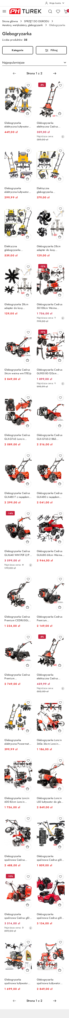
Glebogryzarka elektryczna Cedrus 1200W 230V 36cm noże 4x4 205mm (48, 124)
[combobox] (34, 63)
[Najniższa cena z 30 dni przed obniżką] (63, 136)
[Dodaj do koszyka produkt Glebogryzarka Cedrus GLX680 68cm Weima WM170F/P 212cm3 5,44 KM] (59, 541)
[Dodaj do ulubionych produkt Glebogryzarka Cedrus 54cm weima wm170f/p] (28, 332)
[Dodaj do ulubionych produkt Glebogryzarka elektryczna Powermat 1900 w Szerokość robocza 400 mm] (28, 702)
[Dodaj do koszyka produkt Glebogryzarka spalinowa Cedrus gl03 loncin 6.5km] (59, 904)
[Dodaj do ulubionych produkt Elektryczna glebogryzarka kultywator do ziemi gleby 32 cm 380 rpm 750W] (60, 151)
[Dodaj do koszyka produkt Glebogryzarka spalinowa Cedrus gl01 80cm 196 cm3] (59, 846)
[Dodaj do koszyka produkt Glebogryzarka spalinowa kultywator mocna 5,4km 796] (59, 970)
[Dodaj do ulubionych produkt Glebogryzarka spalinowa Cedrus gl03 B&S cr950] (28, 876)
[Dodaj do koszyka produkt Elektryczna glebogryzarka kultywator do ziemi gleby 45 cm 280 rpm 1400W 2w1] (27, 236)
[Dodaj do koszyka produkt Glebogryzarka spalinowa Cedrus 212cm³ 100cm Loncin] (27, 846)
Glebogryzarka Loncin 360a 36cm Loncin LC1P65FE (49, 742)
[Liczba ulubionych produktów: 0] (58, 11)
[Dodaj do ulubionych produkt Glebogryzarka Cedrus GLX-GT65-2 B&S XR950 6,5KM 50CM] (60, 397)
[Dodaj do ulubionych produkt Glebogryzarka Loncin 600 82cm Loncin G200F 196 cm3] (28, 760)
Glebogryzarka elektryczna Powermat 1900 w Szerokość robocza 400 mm (16, 742)
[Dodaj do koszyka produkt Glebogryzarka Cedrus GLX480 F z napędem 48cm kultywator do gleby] (27, 483)
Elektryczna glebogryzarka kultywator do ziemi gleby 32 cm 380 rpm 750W (49, 190)
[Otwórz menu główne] (4, 11)
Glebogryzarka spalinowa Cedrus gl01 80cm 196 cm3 (50, 858)
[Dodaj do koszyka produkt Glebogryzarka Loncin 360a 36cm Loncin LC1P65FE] (59, 730)
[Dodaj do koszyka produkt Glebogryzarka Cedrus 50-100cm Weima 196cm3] (59, 294)
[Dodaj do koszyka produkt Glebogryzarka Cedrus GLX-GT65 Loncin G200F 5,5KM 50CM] (27, 425)
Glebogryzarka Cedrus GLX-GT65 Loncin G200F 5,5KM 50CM (17, 437)
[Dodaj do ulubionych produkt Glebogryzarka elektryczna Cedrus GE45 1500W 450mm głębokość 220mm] (60, 637)
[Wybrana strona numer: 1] (34, 73)
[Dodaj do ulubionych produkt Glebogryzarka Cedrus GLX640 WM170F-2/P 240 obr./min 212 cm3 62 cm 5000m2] (28, 514)
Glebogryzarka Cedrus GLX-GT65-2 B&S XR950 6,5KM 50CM (50, 437)
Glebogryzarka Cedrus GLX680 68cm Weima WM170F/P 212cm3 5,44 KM (50, 553)
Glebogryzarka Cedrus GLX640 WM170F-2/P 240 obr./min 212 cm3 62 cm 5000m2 (17, 553)
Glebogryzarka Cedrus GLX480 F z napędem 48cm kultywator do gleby (17, 495)
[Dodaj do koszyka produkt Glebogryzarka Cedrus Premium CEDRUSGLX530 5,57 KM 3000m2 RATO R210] (59, 607)
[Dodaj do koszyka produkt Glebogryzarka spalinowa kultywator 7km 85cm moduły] (27, 970)
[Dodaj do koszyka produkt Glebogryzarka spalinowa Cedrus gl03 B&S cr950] (27, 904)
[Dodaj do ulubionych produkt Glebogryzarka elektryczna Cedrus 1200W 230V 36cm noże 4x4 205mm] (60, 85)
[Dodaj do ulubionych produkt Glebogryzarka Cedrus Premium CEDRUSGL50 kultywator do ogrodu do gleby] (28, 579)
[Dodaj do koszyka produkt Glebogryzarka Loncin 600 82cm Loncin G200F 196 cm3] (27, 788)
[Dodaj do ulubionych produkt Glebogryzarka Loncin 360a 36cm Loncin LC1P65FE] (60, 702)
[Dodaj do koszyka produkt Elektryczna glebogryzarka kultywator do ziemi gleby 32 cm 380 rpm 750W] (59, 178)
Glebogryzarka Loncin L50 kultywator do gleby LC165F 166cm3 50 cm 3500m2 (50, 800)
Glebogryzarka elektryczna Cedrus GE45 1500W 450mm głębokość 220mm (49, 676)
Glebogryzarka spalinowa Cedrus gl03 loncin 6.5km (50, 916)
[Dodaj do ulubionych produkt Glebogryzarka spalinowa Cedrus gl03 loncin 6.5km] (60, 876)
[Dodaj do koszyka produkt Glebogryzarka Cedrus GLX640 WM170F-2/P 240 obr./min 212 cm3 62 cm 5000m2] (27, 541)
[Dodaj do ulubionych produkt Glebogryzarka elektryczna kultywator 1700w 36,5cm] (28, 151)
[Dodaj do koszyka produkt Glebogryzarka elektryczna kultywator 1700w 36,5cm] (27, 178)
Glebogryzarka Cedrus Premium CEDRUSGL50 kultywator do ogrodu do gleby (18, 618)
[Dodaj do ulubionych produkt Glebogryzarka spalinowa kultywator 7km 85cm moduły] (28, 942)
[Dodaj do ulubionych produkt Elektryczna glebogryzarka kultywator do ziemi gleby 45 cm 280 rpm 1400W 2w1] (28, 208)
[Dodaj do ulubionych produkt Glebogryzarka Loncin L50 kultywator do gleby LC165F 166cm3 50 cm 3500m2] (60, 760)
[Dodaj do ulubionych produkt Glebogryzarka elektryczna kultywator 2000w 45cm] (28, 85)
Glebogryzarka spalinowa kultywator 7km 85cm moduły (16, 981)
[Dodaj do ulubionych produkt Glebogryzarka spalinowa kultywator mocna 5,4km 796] (60, 942)
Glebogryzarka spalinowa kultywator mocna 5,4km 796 (48, 981)
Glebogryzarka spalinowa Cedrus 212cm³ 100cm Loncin (16, 858)
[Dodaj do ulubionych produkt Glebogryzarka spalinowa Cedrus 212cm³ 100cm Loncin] (28, 818)
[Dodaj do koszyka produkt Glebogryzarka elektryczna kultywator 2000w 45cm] (27, 113)
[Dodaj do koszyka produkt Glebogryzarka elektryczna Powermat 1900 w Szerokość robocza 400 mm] (27, 730)
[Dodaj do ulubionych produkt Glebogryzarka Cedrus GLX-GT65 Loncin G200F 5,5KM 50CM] (28, 397)
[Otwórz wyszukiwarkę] (50, 11)
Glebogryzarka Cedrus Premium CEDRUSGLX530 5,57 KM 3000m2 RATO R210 (50, 618)
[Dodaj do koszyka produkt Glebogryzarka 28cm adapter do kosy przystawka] (59, 236)
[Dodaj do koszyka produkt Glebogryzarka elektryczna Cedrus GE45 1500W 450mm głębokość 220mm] (59, 665)
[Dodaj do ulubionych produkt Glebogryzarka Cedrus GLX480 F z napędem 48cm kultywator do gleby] (28, 455)
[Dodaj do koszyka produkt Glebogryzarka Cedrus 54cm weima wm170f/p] (27, 360)
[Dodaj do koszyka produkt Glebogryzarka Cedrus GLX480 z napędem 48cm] (59, 483)
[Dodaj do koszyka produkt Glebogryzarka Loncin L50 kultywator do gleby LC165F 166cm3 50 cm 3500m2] (59, 788)
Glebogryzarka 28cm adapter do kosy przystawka (49, 248)
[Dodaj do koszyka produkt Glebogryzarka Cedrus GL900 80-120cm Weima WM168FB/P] (59, 360)
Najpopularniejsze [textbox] (13, 62)
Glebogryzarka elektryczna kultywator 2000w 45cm (16, 124)
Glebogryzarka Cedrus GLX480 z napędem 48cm (50, 495)
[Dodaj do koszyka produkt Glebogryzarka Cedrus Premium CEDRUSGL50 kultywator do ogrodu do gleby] (27, 607)
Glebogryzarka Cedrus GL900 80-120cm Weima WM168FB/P (50, 371)
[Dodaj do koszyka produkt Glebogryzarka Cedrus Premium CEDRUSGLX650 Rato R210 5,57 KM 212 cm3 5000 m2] (27, 665)
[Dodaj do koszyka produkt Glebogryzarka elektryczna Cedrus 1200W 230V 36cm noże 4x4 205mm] (59, 113)
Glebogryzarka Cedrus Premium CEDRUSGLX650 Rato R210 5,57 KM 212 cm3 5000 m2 (17, 676)
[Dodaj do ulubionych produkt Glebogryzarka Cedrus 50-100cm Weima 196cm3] (60, 267)
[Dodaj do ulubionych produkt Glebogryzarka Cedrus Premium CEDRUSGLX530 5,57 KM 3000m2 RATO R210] (60, 579)
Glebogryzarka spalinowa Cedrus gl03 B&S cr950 (17, 916)
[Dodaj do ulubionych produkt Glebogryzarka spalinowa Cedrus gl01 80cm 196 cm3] (60, 818)
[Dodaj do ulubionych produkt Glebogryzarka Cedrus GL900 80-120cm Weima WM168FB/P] (60, 332)
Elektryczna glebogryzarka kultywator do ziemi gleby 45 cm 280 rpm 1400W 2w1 (16, 248)
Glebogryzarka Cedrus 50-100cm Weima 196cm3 (50, 306)
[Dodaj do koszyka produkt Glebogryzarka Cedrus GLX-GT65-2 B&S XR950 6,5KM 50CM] (59, 425)
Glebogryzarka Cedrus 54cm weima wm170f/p (17, 371)
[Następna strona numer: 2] (54, 73)
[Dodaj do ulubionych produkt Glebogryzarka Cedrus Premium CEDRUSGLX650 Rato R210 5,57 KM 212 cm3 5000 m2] (28, 637)
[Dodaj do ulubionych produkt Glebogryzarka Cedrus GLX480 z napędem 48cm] (60, 455)
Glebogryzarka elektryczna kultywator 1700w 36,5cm (16, 190)
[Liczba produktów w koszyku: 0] (66, 11)
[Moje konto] (55, 3)
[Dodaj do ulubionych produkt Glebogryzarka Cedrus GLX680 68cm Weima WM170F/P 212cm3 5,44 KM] (60, 514)
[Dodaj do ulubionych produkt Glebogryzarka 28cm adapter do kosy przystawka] (60, 208)
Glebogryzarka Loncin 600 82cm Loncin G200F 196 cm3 (16, 800)
